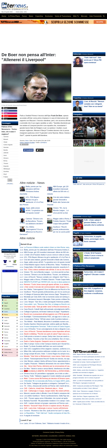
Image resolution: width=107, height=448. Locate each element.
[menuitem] (103, 16)
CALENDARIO (53, 436)
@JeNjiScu (43, 142)
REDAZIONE (44, 436)
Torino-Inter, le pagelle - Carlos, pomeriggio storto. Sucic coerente (94, 239)
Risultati (10, 183)
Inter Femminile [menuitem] (95, 16)
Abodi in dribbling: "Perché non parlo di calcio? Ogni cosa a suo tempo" (50, 334)
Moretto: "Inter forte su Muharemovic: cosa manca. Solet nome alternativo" (51, 356)
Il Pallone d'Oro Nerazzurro (84, 266)
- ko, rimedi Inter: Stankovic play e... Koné (43, 388)
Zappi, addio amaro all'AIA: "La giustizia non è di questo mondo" (34, 210)
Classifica (6, 296)
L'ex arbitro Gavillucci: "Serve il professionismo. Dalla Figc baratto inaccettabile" (53, 396)
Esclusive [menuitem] (49, 16)
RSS (73, 436)
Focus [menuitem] (24, 16)
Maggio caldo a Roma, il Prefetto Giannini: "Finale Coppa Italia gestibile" (62, 221)
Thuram (6, 163)
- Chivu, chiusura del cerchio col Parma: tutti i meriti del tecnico (48, 386)
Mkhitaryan (7, 169)
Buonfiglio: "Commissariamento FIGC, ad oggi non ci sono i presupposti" (50, 316)
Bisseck (6, 139)
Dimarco (6, 158)
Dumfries (6, 171)
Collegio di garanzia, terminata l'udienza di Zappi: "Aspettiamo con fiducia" (51, 312)
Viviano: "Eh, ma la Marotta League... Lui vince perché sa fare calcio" (49, 272)
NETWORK (35, 436)
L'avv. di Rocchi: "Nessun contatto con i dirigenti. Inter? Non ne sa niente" (50, 277)
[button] (10, 180)
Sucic (5, 155)
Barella (6, 150)
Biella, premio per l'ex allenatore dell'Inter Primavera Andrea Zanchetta (49, 250)
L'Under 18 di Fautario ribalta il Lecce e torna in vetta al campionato (48, 255)
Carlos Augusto (8, 144)
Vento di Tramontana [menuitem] (63, 16)
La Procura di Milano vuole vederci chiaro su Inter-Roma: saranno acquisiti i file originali (56, 247)
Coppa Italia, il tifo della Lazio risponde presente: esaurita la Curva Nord (50, 267)
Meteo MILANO (9, 271)
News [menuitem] (31, 16)
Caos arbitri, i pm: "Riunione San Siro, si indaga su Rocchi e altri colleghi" (50, 304)
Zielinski (6, 152)
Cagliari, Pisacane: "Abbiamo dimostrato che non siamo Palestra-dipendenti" (52, 364)
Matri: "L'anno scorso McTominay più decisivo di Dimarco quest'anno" (49, 378)
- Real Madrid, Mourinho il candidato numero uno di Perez (49, 321)
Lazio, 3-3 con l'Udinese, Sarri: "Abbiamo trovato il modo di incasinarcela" (50, 423)
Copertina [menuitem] (39, 16)
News (26, 140)
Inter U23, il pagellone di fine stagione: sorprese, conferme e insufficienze (50, 349)
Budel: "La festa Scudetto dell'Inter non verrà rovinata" (43, 346)
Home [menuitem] (4, 16)
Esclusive (77, 216)
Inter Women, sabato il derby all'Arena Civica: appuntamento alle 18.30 (50, 361)
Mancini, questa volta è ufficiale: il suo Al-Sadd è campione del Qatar (49, 393)
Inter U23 (76, 285)
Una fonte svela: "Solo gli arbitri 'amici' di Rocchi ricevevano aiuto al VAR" (51, 307)
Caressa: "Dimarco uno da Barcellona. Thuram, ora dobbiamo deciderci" (34, 221)
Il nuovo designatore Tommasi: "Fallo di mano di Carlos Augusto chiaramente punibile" (55, 326)
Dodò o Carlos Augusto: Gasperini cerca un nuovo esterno (45, 341)
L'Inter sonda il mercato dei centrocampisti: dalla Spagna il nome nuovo (50, 287)
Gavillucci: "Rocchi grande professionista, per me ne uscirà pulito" (61, 229)
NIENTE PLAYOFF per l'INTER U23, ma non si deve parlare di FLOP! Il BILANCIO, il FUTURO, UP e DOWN (63, 282)
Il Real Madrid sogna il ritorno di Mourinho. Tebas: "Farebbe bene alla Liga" (51, 265)
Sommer (6, 136)
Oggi (75, 181)
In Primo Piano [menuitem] (14, 16)
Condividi (28, 150)
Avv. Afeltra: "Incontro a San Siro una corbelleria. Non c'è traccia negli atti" (51, 339)
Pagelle (76, 233)
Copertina (77, 98)
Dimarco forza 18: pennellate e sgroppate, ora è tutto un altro (49, 373)
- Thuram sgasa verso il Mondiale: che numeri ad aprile (46, 398)
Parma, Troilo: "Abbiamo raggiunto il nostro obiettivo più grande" (47, 376)
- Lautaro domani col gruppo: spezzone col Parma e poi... (47, 403)
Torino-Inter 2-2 (80, 136)
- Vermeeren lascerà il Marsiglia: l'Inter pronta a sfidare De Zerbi (49, 299)
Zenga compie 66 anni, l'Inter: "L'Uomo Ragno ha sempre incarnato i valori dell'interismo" (56, 354)
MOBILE (68, 436)
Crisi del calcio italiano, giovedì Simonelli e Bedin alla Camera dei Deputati (51, 260)
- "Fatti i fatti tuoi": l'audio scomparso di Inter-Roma (48, 413)
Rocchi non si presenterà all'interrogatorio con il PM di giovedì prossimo (50, 314)
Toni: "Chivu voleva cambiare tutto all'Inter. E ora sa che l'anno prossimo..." (51, 269)
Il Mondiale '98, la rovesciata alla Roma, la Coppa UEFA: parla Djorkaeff (50, 381)
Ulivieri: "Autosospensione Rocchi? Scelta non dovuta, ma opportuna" (49, 359)
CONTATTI (62, 436)
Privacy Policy (59, 432)
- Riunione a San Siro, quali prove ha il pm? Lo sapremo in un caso (51, 411)
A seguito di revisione (31, 415)
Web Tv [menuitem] (76, 16)
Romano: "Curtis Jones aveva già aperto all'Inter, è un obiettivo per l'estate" (51, 284)
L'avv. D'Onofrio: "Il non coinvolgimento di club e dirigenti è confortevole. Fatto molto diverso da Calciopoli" (62, 329)
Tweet (40, 150)
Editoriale (77, 54)
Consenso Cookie (48, 432)
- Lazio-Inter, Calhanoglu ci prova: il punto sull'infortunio (46, 408)
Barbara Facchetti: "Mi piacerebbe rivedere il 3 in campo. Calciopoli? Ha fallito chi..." (54, 401)
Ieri (79, 181)
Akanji (5, 142)
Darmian (6, 147)
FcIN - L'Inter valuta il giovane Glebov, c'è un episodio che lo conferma (94, 222)
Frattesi (6, 177)
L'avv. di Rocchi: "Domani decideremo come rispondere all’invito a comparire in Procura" (56, 331)
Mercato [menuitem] (84, 16)
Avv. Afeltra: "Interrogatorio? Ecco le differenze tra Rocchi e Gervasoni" (50, 289)
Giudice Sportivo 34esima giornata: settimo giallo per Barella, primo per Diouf (52, 324)
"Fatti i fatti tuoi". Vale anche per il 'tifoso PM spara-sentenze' (92, 60)
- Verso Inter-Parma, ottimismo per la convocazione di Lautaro (48, 366)
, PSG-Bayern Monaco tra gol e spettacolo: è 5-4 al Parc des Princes (50, 257)
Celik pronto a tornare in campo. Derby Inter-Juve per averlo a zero (48, 336)
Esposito (6, 166)
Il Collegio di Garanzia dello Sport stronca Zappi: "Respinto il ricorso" (49, 294)
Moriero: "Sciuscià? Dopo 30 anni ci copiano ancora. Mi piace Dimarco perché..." (53, 406)
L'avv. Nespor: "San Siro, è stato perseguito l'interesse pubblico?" (48, 302)
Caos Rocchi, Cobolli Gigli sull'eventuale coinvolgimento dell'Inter (47, 309)
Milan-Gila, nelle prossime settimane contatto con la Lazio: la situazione (50, 351)
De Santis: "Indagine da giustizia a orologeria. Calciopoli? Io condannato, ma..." (53, 383)
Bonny (5, 161)
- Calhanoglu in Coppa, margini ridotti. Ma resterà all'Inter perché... (50, 391)
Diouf (5, 174)
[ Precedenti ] (10, 266)
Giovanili (76, 249)
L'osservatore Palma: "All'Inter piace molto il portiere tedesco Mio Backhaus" (52, 319)
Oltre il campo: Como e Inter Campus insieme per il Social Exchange (49, 344)
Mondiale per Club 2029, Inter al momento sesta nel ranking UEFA (48, 297)
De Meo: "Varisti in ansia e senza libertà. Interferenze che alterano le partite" (52, 368)
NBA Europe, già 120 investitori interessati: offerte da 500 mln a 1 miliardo (51, 252)
